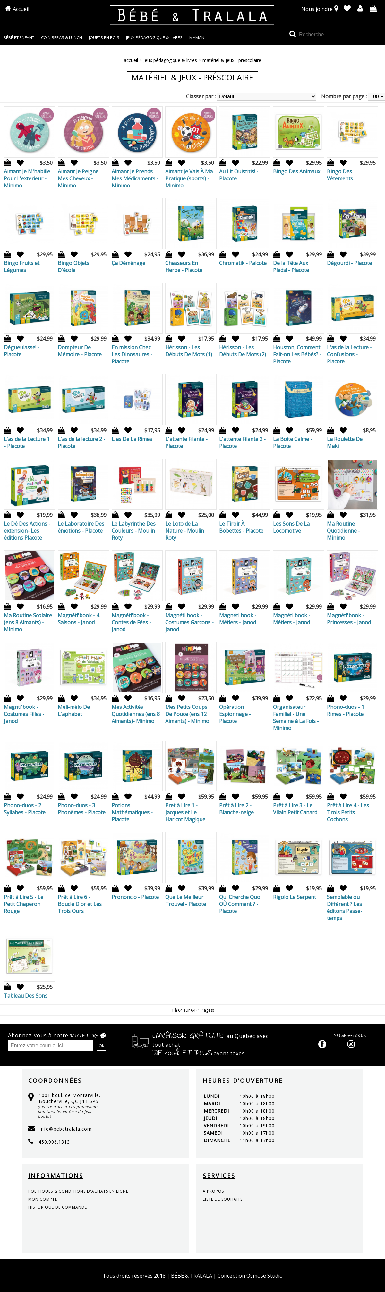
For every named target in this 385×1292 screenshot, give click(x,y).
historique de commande (57, 1207)
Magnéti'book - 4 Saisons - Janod (78, 619)
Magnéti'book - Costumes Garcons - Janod (189, 622)
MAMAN (196, 37)
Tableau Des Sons (25, 995)
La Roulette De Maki (345, 442)
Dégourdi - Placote (349, 263)
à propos (213, 1191)
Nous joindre (317, 8)
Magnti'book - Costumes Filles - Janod (24, 714)
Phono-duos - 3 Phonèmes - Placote (82, 809)
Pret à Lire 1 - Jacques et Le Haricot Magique (185, 812)
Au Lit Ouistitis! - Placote (238, 175)
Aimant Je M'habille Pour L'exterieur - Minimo (27, 178)
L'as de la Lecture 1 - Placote (27, 442)
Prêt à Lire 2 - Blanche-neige (236, 809)
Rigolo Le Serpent (294, 896)
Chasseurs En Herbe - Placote (183, 267)
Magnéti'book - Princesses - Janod (349, 619)
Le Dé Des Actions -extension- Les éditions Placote (27, 530)
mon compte (42, 1199)
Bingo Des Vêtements (340, 175)
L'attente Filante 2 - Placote (242, 442)
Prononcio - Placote (135, 896)
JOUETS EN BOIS (104, 37)
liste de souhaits (223, 1199)
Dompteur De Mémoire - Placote (80, 351)
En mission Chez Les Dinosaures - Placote (132, 354)
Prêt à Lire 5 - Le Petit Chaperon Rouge (23, 904)
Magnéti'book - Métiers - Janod (237, 619)
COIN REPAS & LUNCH (61, 37)
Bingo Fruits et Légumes (21, 267)
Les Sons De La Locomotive (291, 527)
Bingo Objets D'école (73, 267)
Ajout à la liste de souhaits (18, 163)
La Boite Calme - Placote (292, 442)
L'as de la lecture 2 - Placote (81, 442)
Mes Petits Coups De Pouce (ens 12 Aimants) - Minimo (187, 714)
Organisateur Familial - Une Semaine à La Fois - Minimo (296, 717)
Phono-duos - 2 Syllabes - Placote (25, 809)
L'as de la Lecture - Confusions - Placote (349, 354)
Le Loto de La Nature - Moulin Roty (184, 530)
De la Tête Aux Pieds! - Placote (291, 267)
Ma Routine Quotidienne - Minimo (343, 530)
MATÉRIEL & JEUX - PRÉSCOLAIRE (231, 60)
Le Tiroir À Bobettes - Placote (241, 527)
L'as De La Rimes (132, 439)
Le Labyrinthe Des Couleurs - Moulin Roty (134, 530)
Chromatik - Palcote (243, 263)
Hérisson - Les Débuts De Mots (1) (188, 351)
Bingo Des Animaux (296, 171)
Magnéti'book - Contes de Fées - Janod (131, 622)
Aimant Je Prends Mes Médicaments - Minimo (135, 178)
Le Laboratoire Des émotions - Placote (81, 527)
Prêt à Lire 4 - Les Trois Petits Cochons (348, 812)
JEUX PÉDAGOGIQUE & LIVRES (154, 37)
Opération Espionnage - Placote (235, 714)
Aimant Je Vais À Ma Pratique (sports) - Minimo (189, 178)
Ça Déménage (128, 263)
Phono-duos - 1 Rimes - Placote (345, 710)
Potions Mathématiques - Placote (132, 812)
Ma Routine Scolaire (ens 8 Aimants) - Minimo (28, 622)
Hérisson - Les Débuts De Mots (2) (242, 351)
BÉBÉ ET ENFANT (19, 37)
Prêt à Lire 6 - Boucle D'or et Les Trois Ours (80, 904)
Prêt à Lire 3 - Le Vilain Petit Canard (295, 809)
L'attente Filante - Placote (186, 442)
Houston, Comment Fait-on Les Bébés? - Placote (297, 354)
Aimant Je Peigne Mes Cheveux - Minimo (78, 178)
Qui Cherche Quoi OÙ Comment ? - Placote (240, 904)
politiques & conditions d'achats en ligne (78, 1191)
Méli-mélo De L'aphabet (74, 710)
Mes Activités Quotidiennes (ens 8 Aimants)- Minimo (136, 714)
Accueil (21, 8)
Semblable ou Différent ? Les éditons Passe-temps (344, 907)
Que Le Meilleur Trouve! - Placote (185, 900)
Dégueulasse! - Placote (21, 351)
